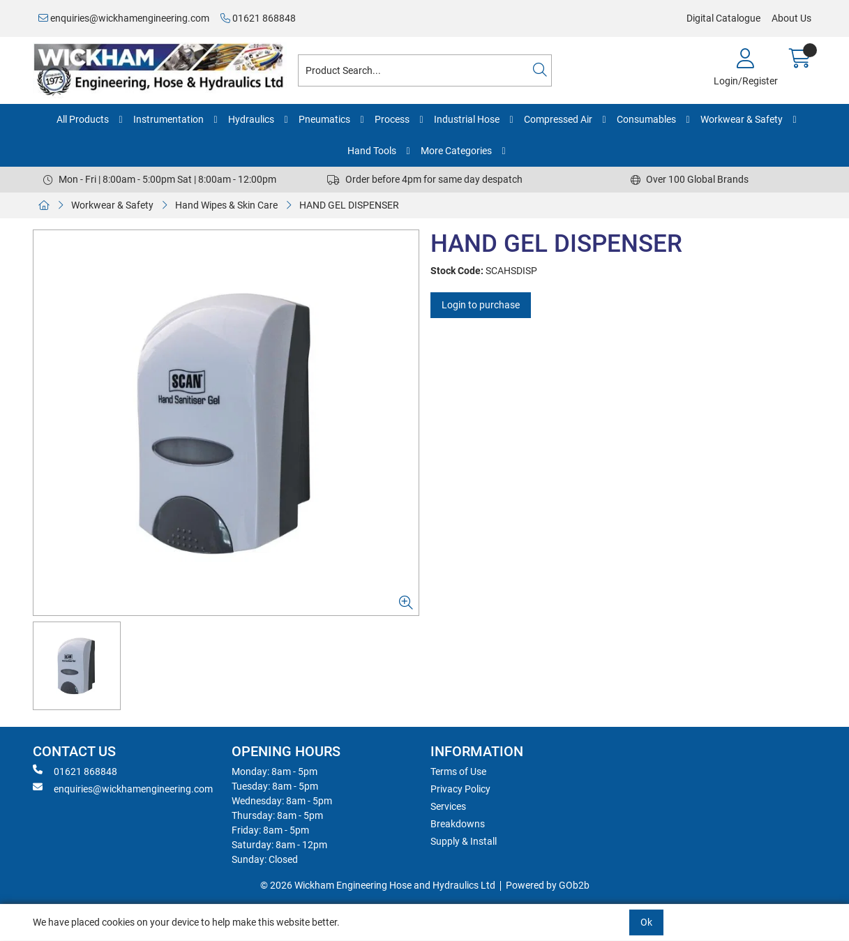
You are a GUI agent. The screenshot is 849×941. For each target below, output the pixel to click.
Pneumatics (324, 119)
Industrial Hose (466, 119)
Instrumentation (168, 119)
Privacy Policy (460, 789)
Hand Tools (371, 150)
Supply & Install (463, 841)
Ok (646, 922)
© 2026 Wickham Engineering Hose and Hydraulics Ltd (377, 885)
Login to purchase (481, 304)
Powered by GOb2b (547, 885)
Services (448, 806)
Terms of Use (458, 771)
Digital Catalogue (723, 18)
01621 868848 (258, 18)
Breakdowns (457, 823)
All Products (83, 119)
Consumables (646, 119)
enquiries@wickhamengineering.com (123, 18)
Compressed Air (558, 119)
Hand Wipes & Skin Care (226, 205)
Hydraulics (251, 119)
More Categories (456, 150)
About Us (791, 18)
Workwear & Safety (741, 119)
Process (392, 119)
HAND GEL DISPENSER (349, 205)
